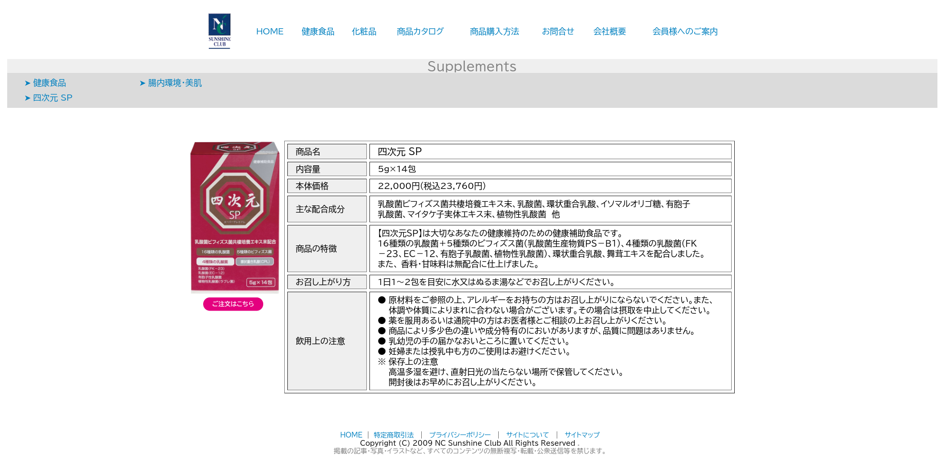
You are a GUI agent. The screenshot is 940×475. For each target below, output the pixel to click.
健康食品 (318, 31)
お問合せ (558, 31)
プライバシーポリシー (460, 435)
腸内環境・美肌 (175, 83)
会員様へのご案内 (685, 31)
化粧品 (364, 31)
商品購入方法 (494, 31)
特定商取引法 (394, 435)
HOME (270, 31)
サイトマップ (582, 435)
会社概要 (609, 31)
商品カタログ (420, 31)
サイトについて (528, 435)
